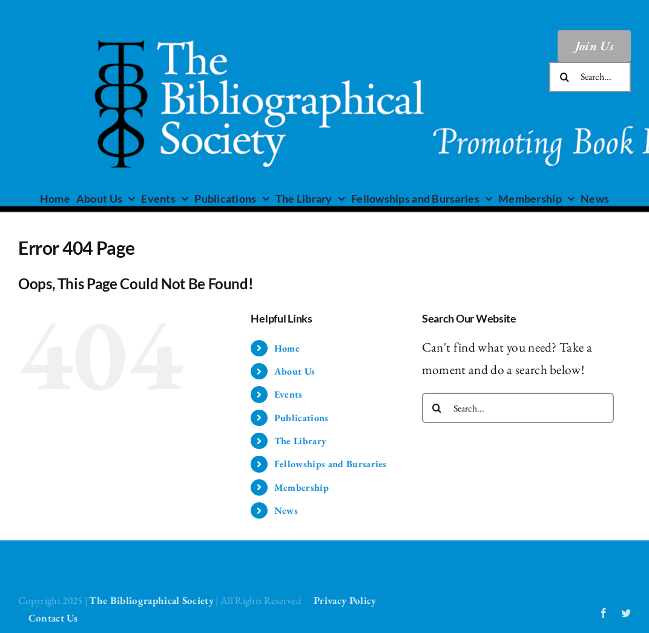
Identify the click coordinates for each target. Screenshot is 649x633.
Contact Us (53, 618)
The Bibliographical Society (151, 600)
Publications (301, 418)
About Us (294, 371)
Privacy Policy (345, 600)
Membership (301, 487)
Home (287, 348)
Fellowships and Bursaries (330, 464)
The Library (300, 441)
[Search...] (590, 77)
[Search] (564, 77)
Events (288, 394)
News (286, 510)
